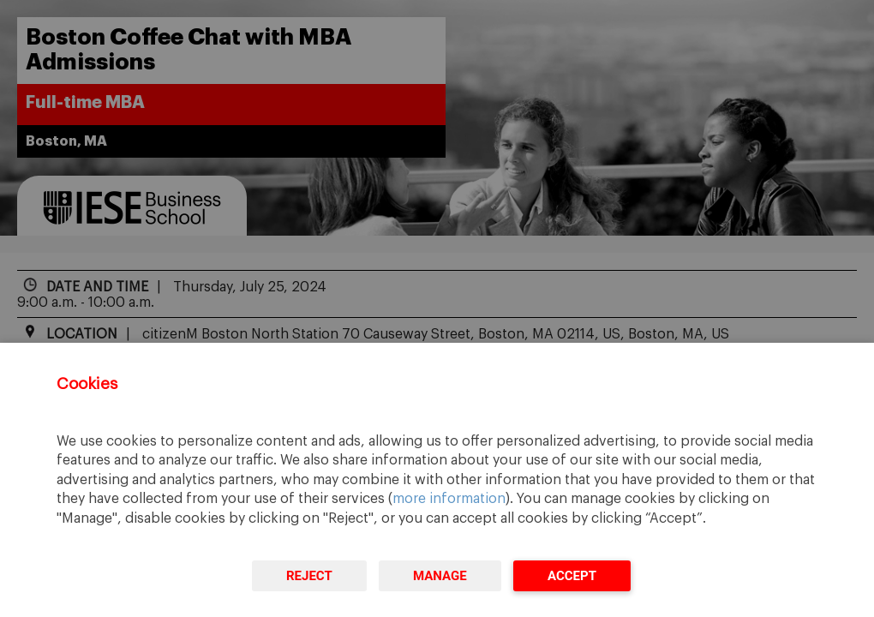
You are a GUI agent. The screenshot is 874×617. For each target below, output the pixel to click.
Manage (440, 576)
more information (449, 499)
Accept (572, 576)
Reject (309, 576)
